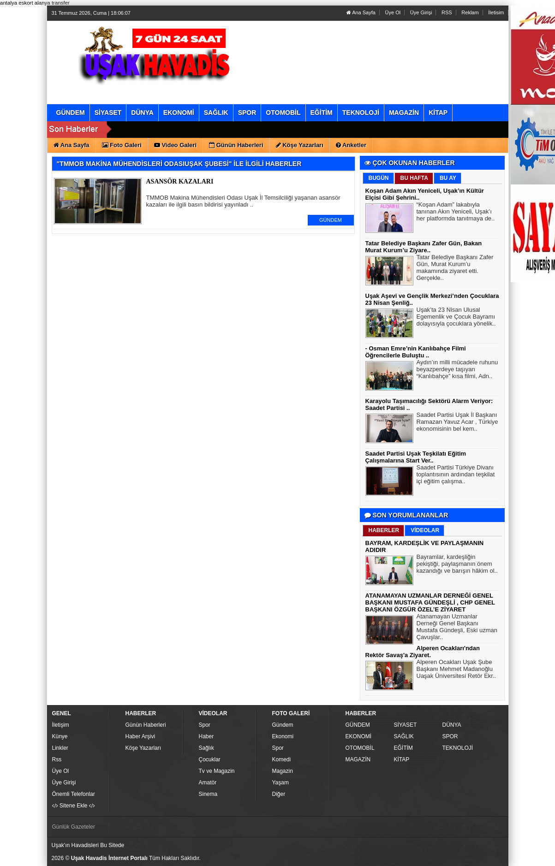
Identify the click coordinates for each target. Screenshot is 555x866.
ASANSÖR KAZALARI (180, 181)
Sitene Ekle (73, 805)
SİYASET (405, 725)
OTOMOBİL (360, 748)
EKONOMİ (359, 736)
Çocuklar (210, 759)
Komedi (281, 759)
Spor (204, 725)
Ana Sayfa (361, 12)
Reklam (469, 12)
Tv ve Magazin (217, 771)
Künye (60, 736)
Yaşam (280, 782)
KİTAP (402, 759)
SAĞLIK (404, 736)
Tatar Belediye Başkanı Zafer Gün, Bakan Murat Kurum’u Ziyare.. (423, 247)
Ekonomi (283, 736)
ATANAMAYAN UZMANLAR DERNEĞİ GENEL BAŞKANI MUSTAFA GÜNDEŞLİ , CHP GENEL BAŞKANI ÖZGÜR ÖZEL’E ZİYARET (430, 602)
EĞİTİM (403, 748)
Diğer (279, 794)
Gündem (282, 725)
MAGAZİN (358, 759)
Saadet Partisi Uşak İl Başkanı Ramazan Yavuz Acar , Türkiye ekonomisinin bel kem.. (457, 422)
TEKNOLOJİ (457, 748)
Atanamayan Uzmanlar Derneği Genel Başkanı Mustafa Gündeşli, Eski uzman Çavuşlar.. (457, 628)
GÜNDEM (330, 220)
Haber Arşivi (140, 736)
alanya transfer (52, 3)
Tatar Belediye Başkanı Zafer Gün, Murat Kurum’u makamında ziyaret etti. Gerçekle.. (455, 269)
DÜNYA (451, 725)
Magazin (282, 771)
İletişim (60, 725)
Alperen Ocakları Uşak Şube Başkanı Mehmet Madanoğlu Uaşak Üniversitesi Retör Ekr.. (456, 670)
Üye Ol (393, 12)
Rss (57, 759)
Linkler (60, 748)
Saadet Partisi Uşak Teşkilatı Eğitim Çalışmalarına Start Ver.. (415, 457)
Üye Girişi (421, 12)
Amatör (208, 782)
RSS (447, 12)
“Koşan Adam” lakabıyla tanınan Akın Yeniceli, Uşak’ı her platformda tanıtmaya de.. (456, 212)
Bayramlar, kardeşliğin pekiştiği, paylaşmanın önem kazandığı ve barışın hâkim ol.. (457, 564)
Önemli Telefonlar (73, 794)
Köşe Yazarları (143, 748)
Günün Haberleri (145, 725)
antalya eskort (16, 3)
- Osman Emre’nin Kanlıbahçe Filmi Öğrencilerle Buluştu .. (415, 352)
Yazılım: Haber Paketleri (451, 858)
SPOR (450, 736)
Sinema (208, 794)
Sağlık (206, 748)
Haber (206, 736)
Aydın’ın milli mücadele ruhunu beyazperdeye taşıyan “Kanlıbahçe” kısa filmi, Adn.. (457, 370)
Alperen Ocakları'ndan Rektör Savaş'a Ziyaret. (422, 651)
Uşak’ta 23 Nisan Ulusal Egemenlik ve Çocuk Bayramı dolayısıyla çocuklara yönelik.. (456, 317)
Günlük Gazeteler (73, 827)
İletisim (496, 12)
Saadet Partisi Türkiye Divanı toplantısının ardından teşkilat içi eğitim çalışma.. (456, 475)
